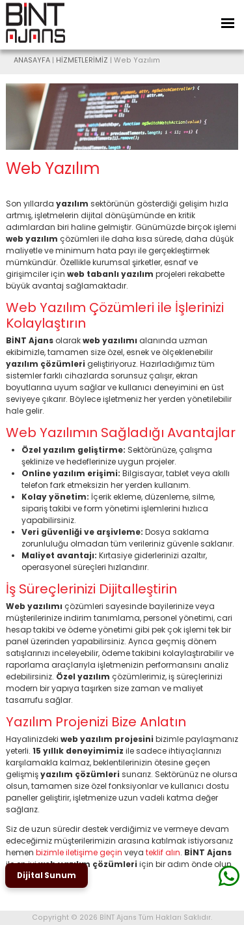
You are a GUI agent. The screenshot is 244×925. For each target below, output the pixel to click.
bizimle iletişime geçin (79, 852)
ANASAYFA (32, 60)
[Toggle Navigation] (227, 23)
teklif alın (163, 852)
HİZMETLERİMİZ (82, 60)
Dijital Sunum (46, 875)
